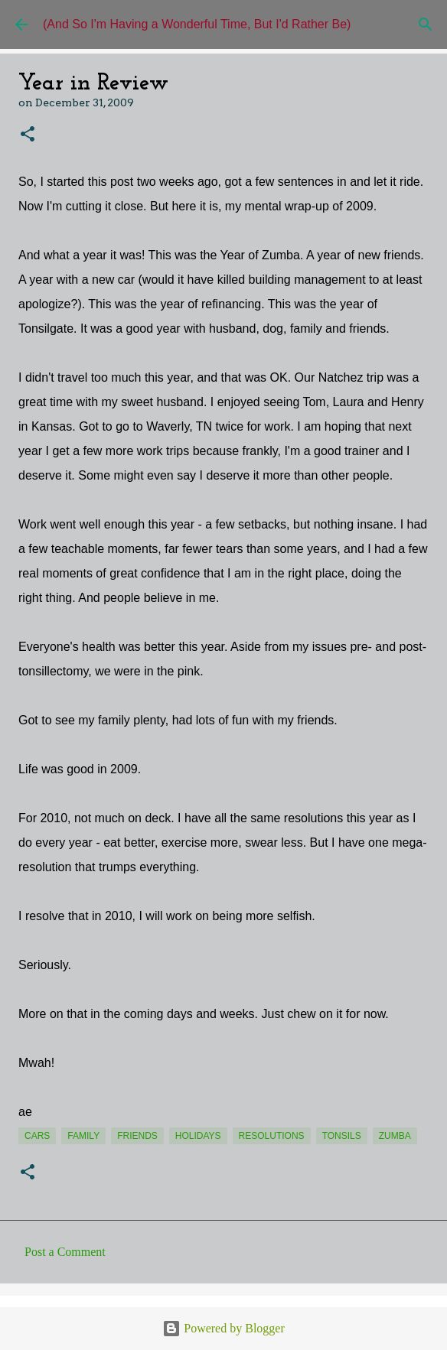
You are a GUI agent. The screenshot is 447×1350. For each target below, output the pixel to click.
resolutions (272, 1135)
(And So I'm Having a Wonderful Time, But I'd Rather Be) (197, 24)
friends (137, 1135)
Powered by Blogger (223, 1328)
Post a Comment (65, 1251)
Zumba (395, 1135)
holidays (198, 1135)
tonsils (341, 1135)
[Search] (425, 24)
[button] (27, 135)
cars (37, 1135)
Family (83, 1135)
